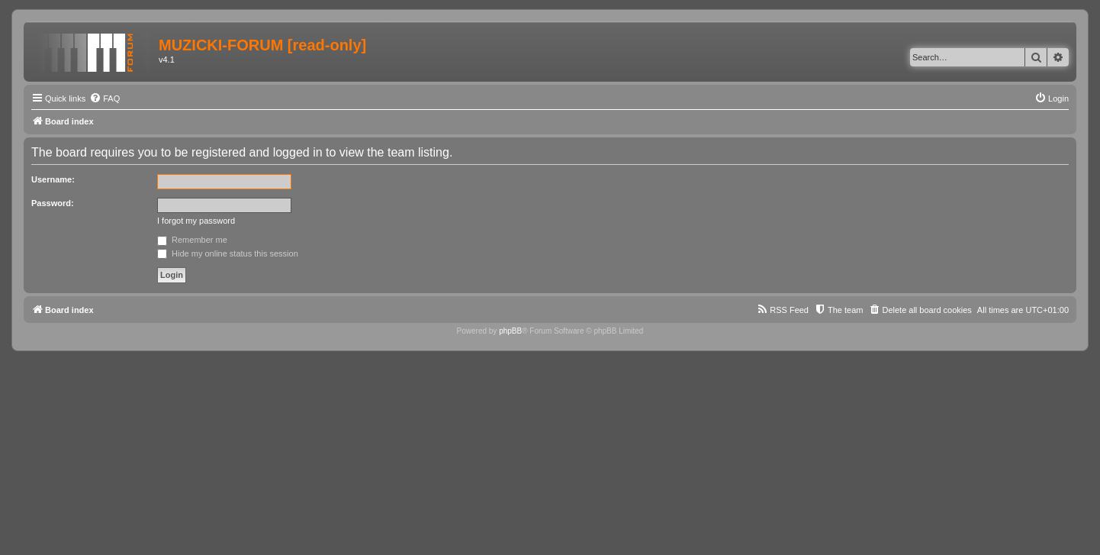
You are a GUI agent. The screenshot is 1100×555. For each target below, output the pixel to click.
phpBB (510, 331)
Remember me (192, 239)
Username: (53, 179)
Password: (52, 203)
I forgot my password (196, 220)
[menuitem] (104, 98)
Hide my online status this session (227, 253)
